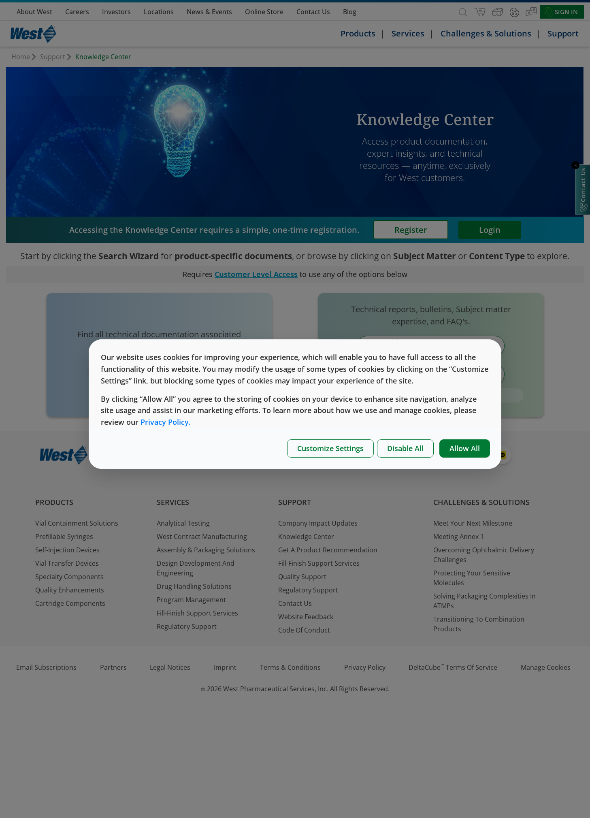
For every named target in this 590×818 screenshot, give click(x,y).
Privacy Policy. (166, 422)
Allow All (464, 448)
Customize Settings (330, 448)
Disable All (405, 448)
